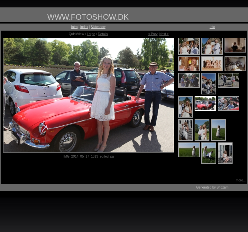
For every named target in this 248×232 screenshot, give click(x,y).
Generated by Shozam (212, 187)
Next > (164, 34)
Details (103, 34)
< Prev (153, 34)
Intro (74, 27)
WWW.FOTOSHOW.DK (88, 17)
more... (241, 180)
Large (91, 34)
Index (84, 27)
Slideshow (98, 27)
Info (212, 27)
